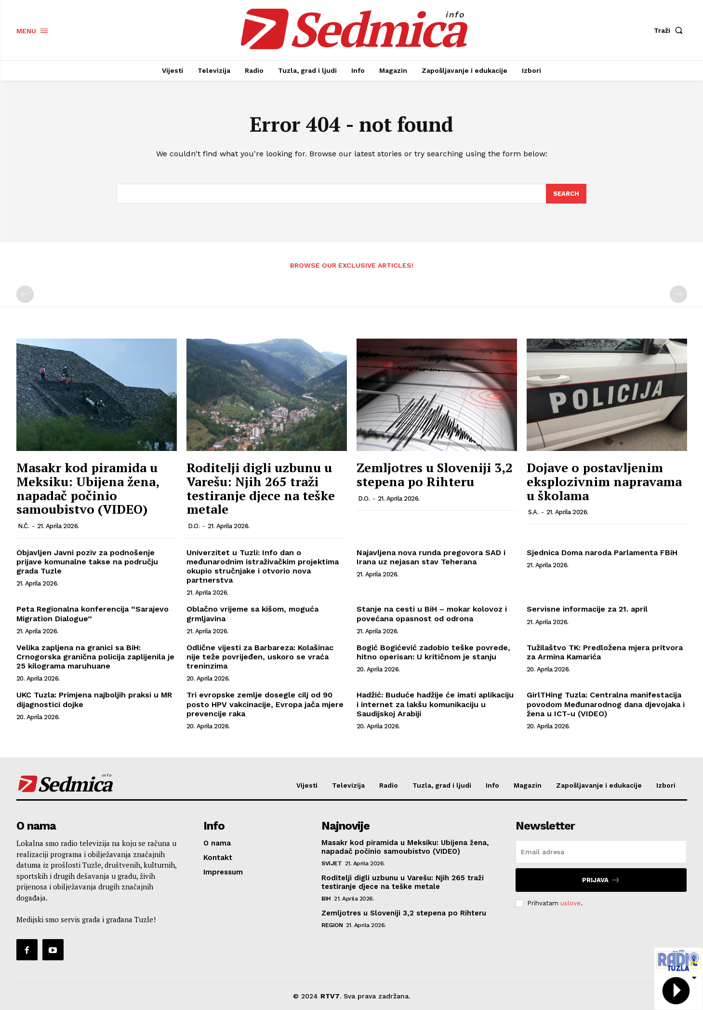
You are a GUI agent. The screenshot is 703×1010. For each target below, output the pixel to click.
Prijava (601, 880)
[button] (670, 30)
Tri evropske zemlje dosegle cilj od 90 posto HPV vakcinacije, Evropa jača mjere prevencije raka (265, 704)
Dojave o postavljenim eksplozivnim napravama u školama (604, 482)
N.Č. (23, 526)
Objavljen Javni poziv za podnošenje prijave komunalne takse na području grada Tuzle (87, 561)
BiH (326, 898)
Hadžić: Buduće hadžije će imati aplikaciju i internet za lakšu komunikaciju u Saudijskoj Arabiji (435, 704)
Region (332, 925)
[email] (601, 851)
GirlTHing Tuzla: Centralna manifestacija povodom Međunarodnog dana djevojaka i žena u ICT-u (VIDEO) (606, 704)
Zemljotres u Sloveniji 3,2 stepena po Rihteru (435, 475)
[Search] (566, 194)
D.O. (193, 526)
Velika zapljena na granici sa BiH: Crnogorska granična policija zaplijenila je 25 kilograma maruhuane (95, 656)
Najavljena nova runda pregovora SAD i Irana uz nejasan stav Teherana (431, 557)
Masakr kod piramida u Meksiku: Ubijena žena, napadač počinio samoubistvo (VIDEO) (87, 489)
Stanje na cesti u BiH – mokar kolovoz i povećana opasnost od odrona (432, 614)
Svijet (331, 863)
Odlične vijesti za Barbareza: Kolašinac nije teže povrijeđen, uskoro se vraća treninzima (259, 656)
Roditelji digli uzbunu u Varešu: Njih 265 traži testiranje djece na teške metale (260, 489)
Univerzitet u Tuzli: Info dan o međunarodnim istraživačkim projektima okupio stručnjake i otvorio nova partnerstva (262, 566)
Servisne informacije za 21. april (587, 609)
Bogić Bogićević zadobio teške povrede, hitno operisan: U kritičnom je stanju (433, 652)
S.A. (533, 512)
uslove (570, 903)
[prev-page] (25, 294)
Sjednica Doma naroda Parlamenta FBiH (602, 552)
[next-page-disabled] (678, 294)
